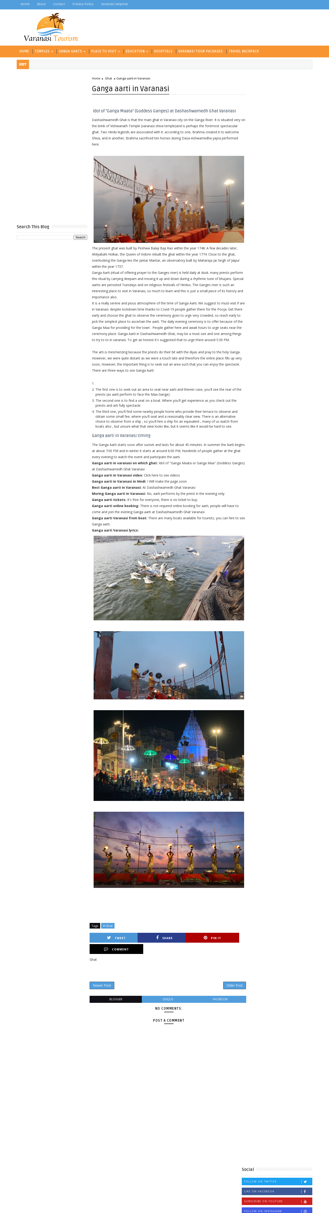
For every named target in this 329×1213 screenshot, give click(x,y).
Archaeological (270, 254)
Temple (302, 301)
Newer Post (103, 989)
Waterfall (251, 316)
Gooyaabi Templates (111, 1206)
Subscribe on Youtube (277, 177)
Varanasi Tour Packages (201, 51)
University (284, 309)
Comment (222, 953)
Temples (43, 51)
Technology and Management (267, 301)
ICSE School (253, 285)
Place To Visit (105, 51)
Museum (249, 293)
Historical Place (270, 278)
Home (26, 4)
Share (149, 953)
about (42, 4)
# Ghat (109, 941)
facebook (212, 1003)
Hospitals (164, 51)
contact (60, 4)
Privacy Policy (84, 4)
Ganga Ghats (71, 51)
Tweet (111, 953)
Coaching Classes (288, 262)
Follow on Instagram (277, 187)
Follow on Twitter (277, 157)
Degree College (278, 270)
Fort (300, 270)
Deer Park (251, 270)
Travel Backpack (245, 51)
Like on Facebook (277, 167)
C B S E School (255, 262)
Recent (252, 201)
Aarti (247, 254)
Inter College (280, 285)
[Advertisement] (53, 146)
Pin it (185, 953)
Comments (299, 201)
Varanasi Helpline (115, 4)
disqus (164, 1003)
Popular (276, 201)
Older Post (225, 989)
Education (136, 51)
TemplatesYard (57, 1206)
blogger (114, 1003)
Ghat (109, 78)
